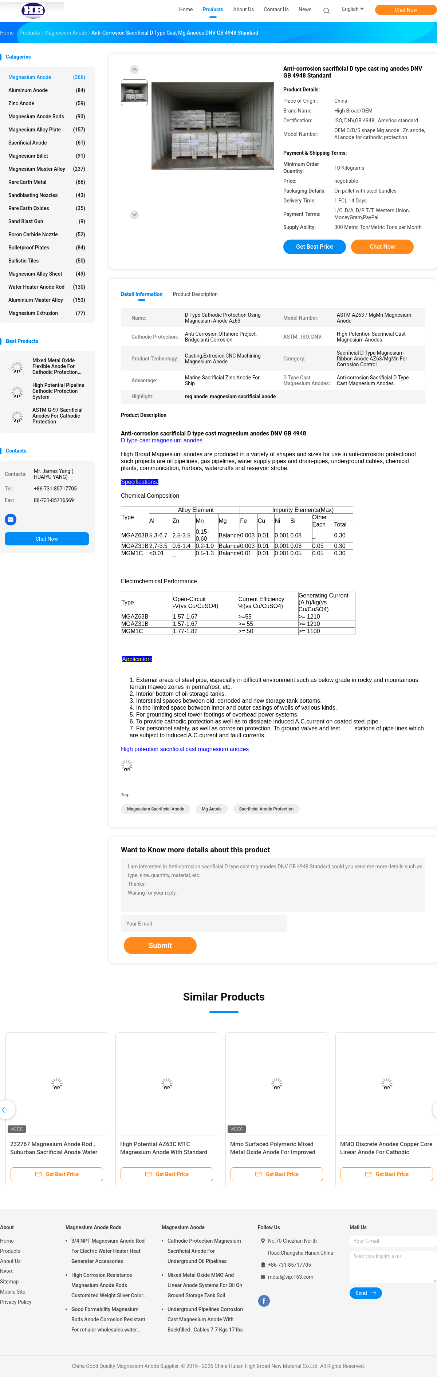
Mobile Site (12, 1292)
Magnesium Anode (46, 77)
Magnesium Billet (46, 155)
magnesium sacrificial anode (155, 809)
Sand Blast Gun (46, 221)
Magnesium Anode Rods (46, 116)
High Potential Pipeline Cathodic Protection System (58, 391)
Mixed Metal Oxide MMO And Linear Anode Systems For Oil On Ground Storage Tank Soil (205, 1285)
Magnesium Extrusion (46, 313)
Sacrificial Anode (46, 142)
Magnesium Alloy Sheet (46, 273)
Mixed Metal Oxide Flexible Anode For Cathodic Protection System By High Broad (57, 366)
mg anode (212, 809)
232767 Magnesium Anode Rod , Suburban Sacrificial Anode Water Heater (54, 1152)
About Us (10, 1261)
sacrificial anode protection (266, 809)
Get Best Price (314, 246)
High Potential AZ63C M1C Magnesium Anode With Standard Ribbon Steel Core (163, 1152)
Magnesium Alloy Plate (46, 129)
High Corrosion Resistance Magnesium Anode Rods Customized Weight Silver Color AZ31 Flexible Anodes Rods (107, 1286)
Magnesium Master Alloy (46, 169)
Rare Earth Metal (46, 182)
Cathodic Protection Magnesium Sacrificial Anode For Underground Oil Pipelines (204, 1251)
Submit (160, 945)
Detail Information (141, 294)
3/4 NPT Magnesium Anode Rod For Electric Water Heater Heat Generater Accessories (108, 1251)
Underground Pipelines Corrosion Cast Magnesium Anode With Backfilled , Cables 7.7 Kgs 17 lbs (205, 1319)
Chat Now (406, 10)
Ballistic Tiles (46, 260)
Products (10, 1251)
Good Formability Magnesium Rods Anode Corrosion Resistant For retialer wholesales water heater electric (108, 1320)
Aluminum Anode (46, 90)
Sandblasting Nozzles (46, 195)
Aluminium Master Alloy (46, 300)
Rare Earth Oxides (46, 208)
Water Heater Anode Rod (46, 287)
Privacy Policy (15, 1302)
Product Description (195, 294)
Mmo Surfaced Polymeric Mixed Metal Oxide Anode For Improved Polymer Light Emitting (272, 1152)
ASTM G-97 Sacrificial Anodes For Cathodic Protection (57, 416)
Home (7, 1241)
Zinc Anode (46, 103)
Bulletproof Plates (46, 247)
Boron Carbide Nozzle (46, 234)
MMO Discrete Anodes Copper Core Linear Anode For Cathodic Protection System (386, 1152)
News (6, 1271)
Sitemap (9, 1282)
